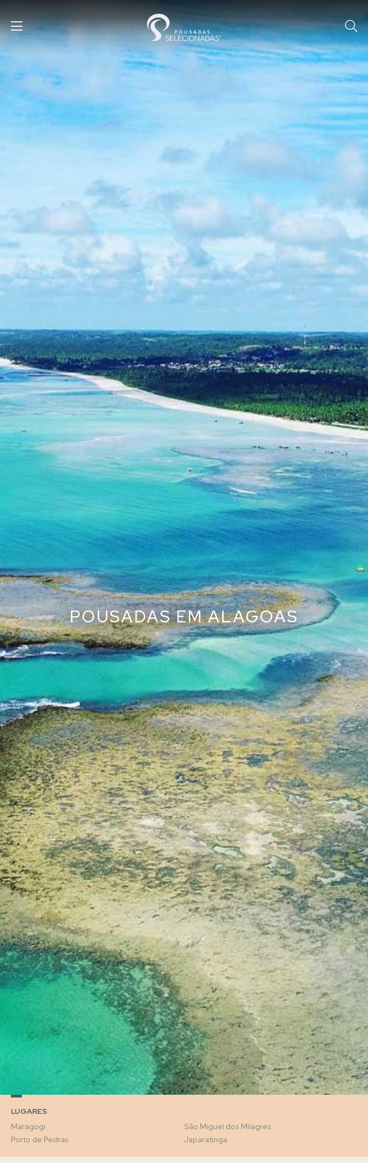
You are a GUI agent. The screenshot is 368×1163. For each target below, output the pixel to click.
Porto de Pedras (40, 1139)
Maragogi (28, 1126)
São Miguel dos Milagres (227, 1126)
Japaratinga (205, 1139)
